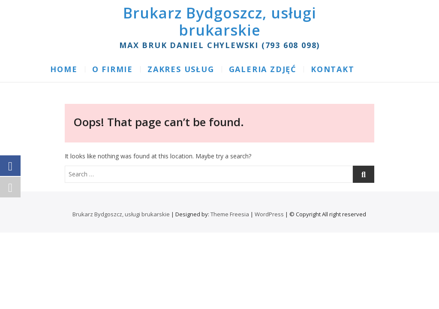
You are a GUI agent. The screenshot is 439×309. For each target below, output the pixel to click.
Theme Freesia (229, 214)
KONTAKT (333, 69)
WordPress (269, 214)
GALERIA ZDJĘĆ (262, 69)
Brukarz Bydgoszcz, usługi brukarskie (219, 21)
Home (63, 69)
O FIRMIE (112, 69)
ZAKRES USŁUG (180, 69)
